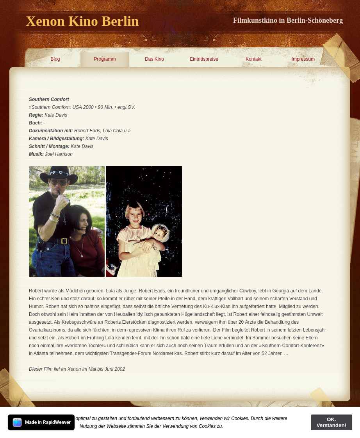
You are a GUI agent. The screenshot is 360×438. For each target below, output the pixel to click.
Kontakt (254, 59)
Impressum (303, 59)
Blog (55, 59)
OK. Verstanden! (331, 422)
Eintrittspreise (204, 59)
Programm (105, 59)
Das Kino (154, 59)
